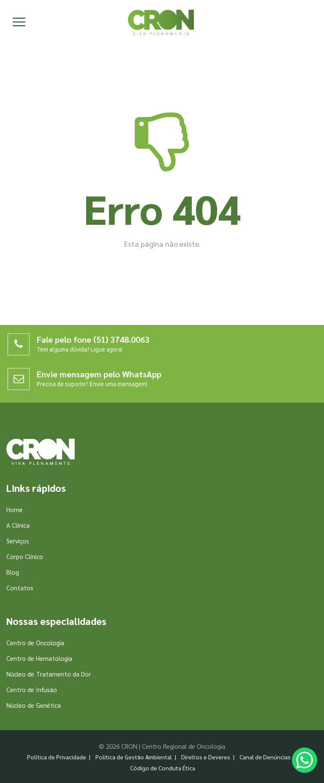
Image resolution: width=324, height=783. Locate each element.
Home (14, 509)
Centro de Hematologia (39, 658)
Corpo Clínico (24, 556)
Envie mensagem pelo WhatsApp (99, 373)
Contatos (19, 588)
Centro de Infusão (31, 689)
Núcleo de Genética (33, 705)
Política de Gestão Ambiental (133, 757)
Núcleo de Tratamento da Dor (48, 674)
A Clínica (18, 525)
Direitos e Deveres (205, 757)
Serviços (17, 541)
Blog (12, 572)
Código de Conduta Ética (162, 768)
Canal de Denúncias (265, 757)
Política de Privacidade (56, 757)
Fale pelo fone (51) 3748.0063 (93, 339)
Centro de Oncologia (35, 642)
